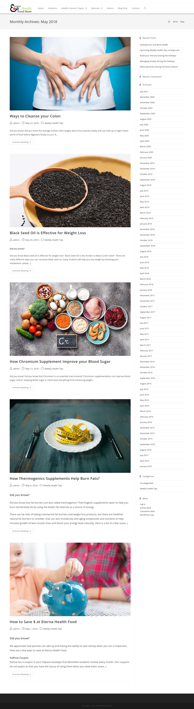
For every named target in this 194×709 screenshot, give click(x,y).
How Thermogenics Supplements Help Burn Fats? (55, 478)
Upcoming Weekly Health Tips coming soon (159, 50)
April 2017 (144, 339)
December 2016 (147, 361)
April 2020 (144, 141)
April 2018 (144, 273)
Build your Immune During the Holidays (158, 55)
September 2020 (147, 113)
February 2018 (146, 284)
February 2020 (146, 152)
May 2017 (144, 334)
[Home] (169, 21)
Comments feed (147, 511)
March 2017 (145, 345)
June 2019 (144, 196)
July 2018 (144, 256)
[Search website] (145, 8)
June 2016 (144, 394)
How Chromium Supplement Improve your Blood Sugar (60, 361)
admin (16, 123)
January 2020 (146, 157)
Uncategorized (146, 483)
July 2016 (144, 389)
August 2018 (145, 251)
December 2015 (147, 427)
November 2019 (147, 168)
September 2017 (147, 312)
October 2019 (146, 174)
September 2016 (147, 378)
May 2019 (144, 201)
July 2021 (144, 91)
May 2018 (144, 267)
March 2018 (145, 279)
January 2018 (146, 290)
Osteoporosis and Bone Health (154, 44)
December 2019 (147, 163)
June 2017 (144, 328)
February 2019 (146, 218)
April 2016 (144, 405)
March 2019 (145, 212)
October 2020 (146, 108)
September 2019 (147, 179)
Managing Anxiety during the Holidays (157, 61)
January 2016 (146, 422)
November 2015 (147, 433)
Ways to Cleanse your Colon (35, 115)
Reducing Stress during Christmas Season (159, 66)
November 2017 (147, 301)
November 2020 (147, 102)
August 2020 (145, 119)
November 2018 (147, 234)
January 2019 (146, 223)
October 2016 (146, 372)
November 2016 (147, 367)
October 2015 (146, 438)
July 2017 (144, 323)
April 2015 (144, 460)
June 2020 (144, 130)
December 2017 (147, 295)
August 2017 (145, 317)
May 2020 (144, 135)
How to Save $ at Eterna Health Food (43, 621)
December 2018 (147, 229)
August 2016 (145, 383)
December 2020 (147, 97)
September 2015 (147, 444)
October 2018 (146, 240)
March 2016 (145, 411)
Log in (142, 504)
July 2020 (144, 124)
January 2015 (146, 466)
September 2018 (147, 245)
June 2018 (144, 262)
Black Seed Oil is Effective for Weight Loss (48, 232)
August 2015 (145, 449)
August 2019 (145, 185)
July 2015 (144, 455)
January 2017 (146, 356)
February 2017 (146, 350)
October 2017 (146, 306)
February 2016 (146, 416)
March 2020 (145, 146)
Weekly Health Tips (54, 123)
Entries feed (145, 507)
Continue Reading (21, 142)
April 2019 (144, 207)
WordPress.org (147, 514)
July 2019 (144, 190)
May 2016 (144, 400)
